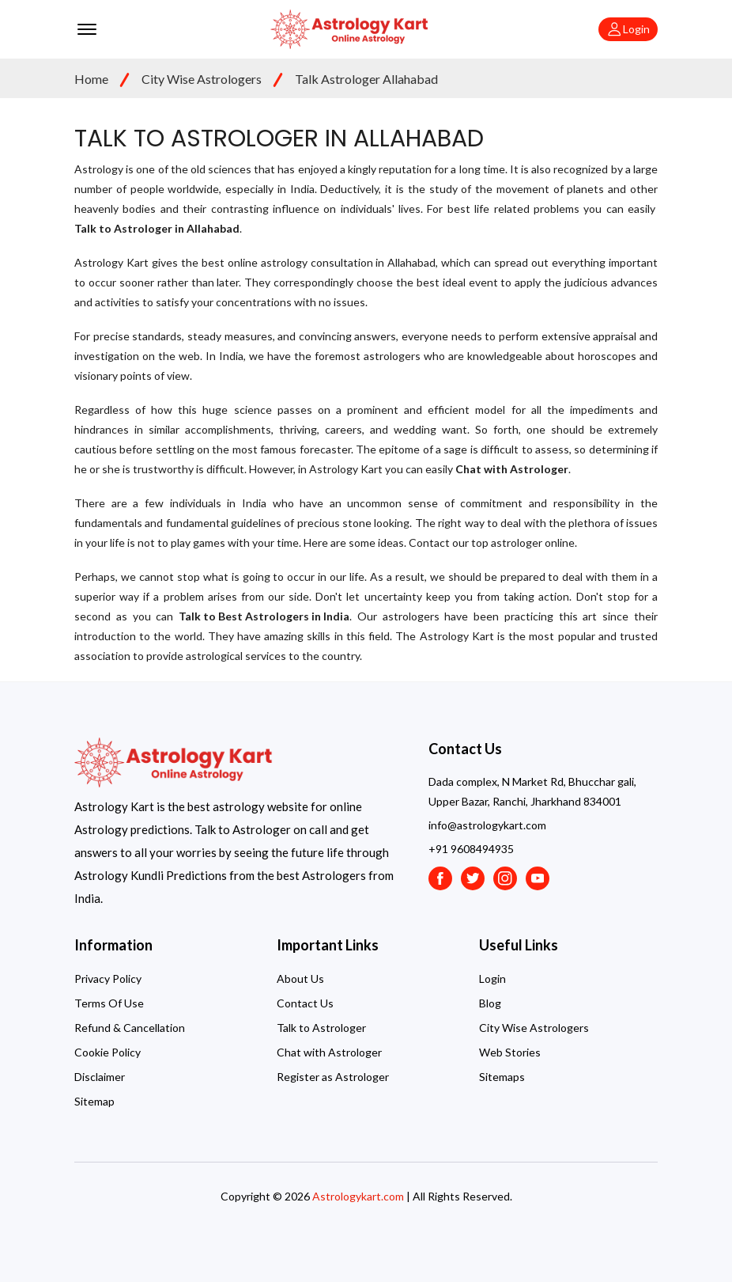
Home (91, 78)
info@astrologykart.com (487, 825)
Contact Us (305, 1003)
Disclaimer (99, 1076)
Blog (490, 1003)
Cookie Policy (107, 1052)
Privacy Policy (107, 978)
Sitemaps (502, 1076)
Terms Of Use (109, 1003)
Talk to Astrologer (321, 1027)
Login (492, 978)
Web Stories (510, 1052)
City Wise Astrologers (201, 78)
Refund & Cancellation (129, 1027)
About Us (300, 978)
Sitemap (94, 1101)
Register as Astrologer (333, 1076)
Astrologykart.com (358, 1196)
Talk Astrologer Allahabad (366, 78)
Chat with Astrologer (329, 1052)
